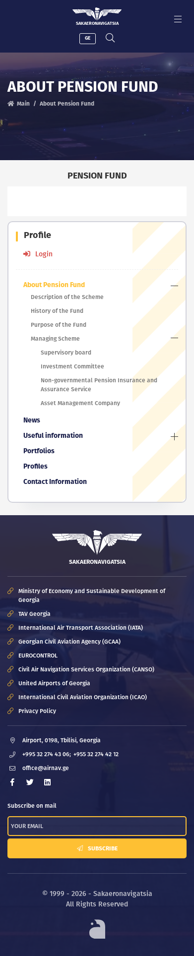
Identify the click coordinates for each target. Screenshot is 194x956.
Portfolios (39, 451)
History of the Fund (57, 310)
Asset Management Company (80, 403)
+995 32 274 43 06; (46, 754)
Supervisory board (66, 352)
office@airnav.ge (45, 768)
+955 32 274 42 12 (96, 754)
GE (87, 38)
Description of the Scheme (67, 297)
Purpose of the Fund (58, 324)
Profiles (35, 466)
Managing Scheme (55, 338)
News (31, 420)
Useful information (53, 435)
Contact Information (55, 482)
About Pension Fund (54, 285)
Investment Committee (72, 366)
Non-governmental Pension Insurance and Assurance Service (99, 385)
